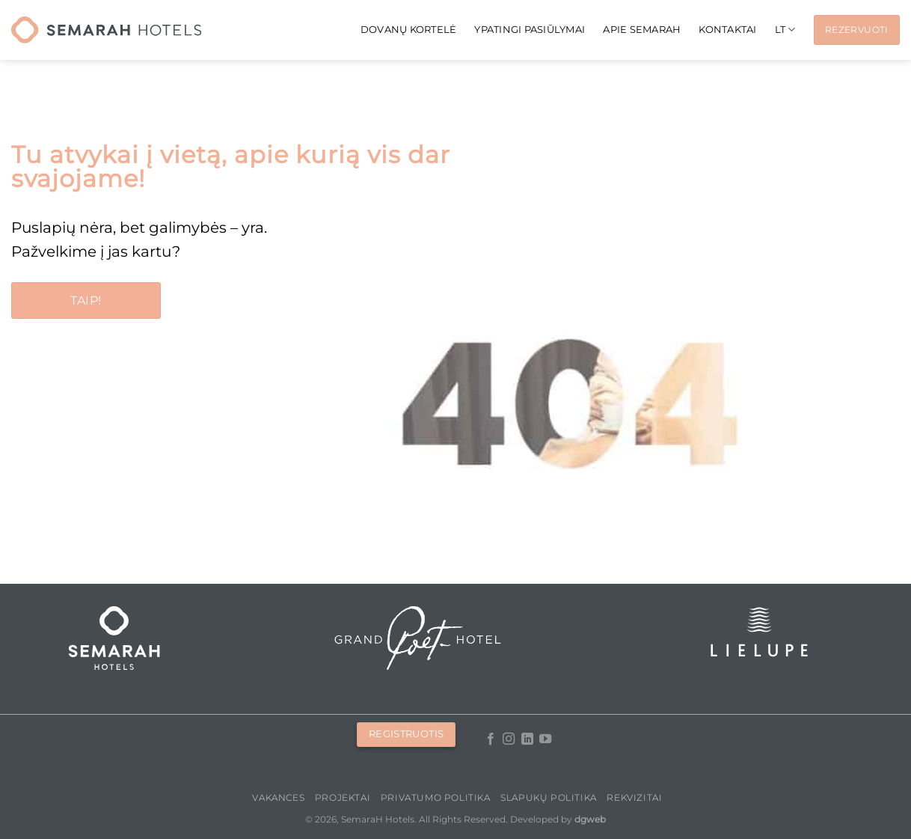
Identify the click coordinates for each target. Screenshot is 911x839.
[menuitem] (785, 29)
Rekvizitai (634, 797)
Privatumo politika (436, 797)
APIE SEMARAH (642, 29)
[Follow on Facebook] (490, 739)
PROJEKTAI (343, 797)
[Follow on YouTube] (545, 739)
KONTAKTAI (727, 29)
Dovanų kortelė (409, 29)
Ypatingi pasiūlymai (529, 29)
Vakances (278, 797)
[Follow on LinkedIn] (527, 739)
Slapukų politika (548, 797)
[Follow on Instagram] (509, 739)
